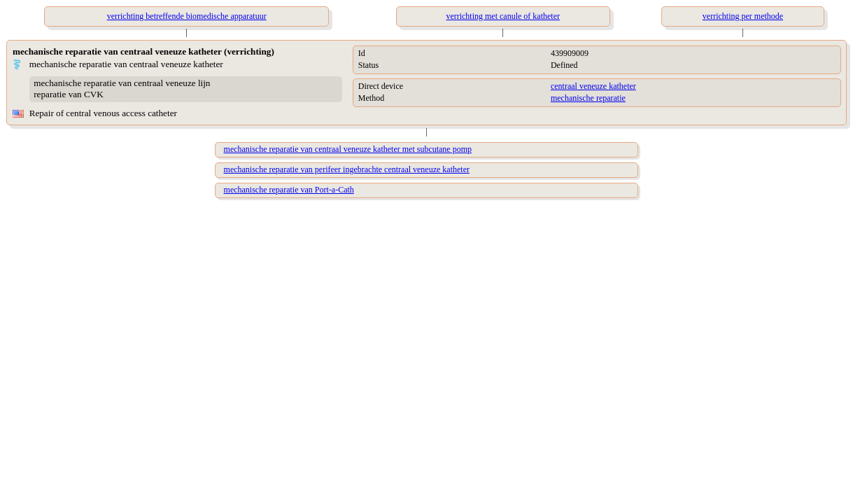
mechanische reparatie (588, 98)
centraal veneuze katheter (593, 86)
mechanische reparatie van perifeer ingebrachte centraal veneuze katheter (347, 169)
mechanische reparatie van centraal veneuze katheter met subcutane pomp (348, 149)
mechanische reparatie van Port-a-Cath (289, 190)
